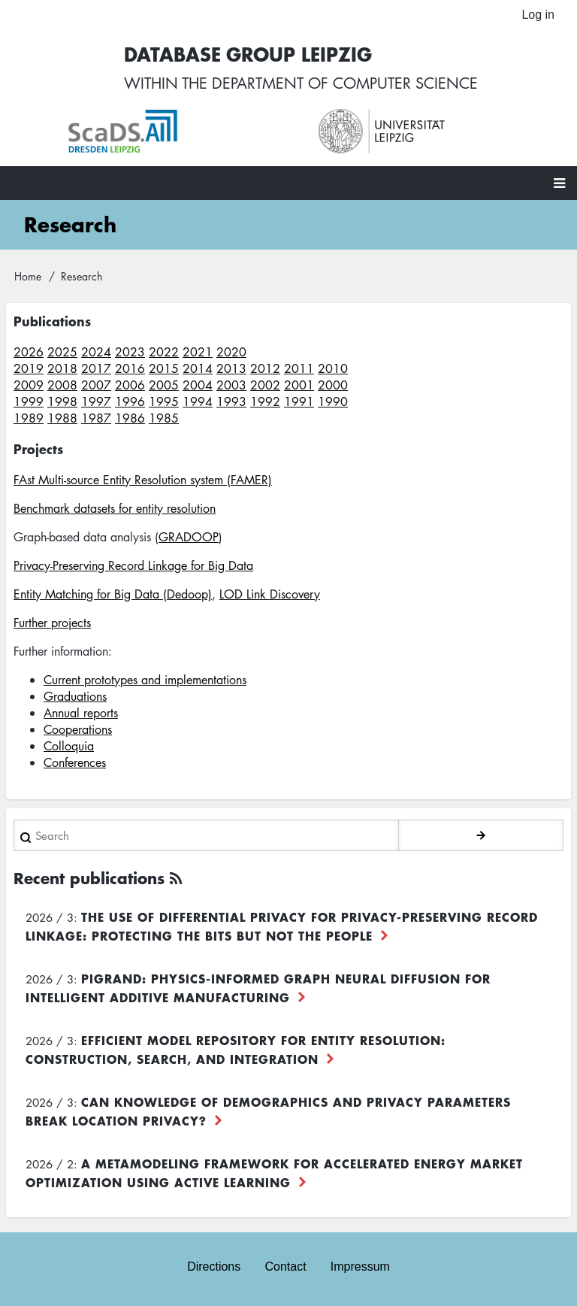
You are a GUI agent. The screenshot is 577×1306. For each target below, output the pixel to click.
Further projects (52, 622)
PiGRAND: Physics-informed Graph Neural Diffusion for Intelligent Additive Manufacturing (258, 987)
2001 (299, 385)
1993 (231, 401)
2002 (265, 385)
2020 (231, 352)
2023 (130, 352)
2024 (96, 352)
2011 (299, 368)
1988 (62, 418)
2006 (130, 385)
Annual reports (81, 713)
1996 (130, 401)
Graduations (75, 696)
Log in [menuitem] (537, 14)
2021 (198, 352)
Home (27, 275)
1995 (164, 401)
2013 (231, 368)
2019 (29, 368)
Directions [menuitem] (213, 1266)
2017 (96, 368)
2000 (333, 385)
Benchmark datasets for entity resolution (115, 508)
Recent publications (89, 878)
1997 (96, 401)
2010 (333, 368)
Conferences (75, 762)
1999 (29, 401)
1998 (62, 401)
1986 (130, 418)
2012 (265, 368)
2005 (164, 385)
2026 (29, 352)
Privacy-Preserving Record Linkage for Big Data (133, 565)
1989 (29, 418)
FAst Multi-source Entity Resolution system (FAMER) (143, 479)
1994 (198, 401)
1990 (333, 401)
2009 (29, 385)
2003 (231, 385)
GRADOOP (189, 537)
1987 (96, 418)
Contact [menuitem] (285, 1266)
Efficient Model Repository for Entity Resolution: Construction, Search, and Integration (236, 1049)
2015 (164, 368)
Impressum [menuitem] (360, 1266)
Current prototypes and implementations (145, 679)
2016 (130, 368)
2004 (198, 385)
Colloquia (69, 746)
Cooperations (78, 729)
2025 (62, 352)
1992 (265, 401)
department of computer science (345, 82)
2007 (96, 385)
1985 (164, 418)
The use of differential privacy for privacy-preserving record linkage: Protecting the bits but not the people (282, 926)
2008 (62, 385)
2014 (198, 368)
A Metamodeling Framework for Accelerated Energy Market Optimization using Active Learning (274, 1172)
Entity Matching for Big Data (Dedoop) (113, 594)
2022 (164, 352)
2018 (62, 368)
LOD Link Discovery (269, 594)
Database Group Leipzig (248, 54)
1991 (299, 401)
